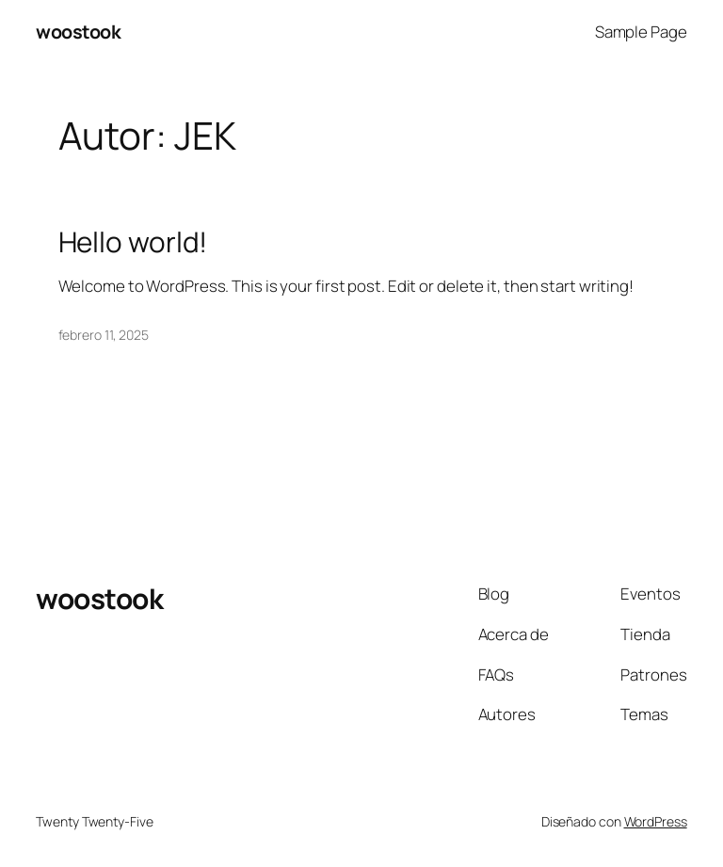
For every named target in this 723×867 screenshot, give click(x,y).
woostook (78, 31)
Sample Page (641, 31)
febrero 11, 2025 (103, 335)
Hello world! (133, 241)
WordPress (655, 821)
